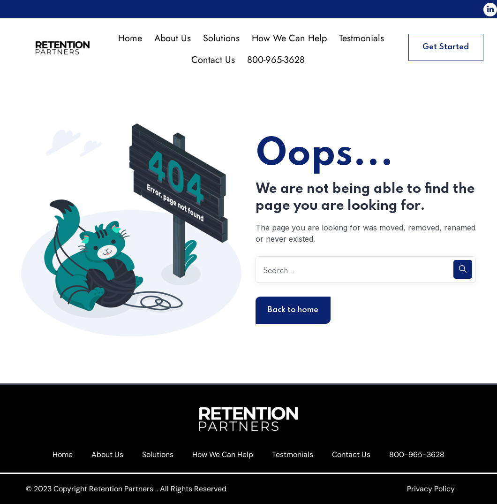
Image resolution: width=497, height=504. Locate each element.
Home (130, 38)
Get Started (445, 47)
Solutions (221, 38)
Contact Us (213, 60)
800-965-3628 (276, 60)
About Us (172, 38)
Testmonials (361, 38)
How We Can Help (289, 38)
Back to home (293, 310)
